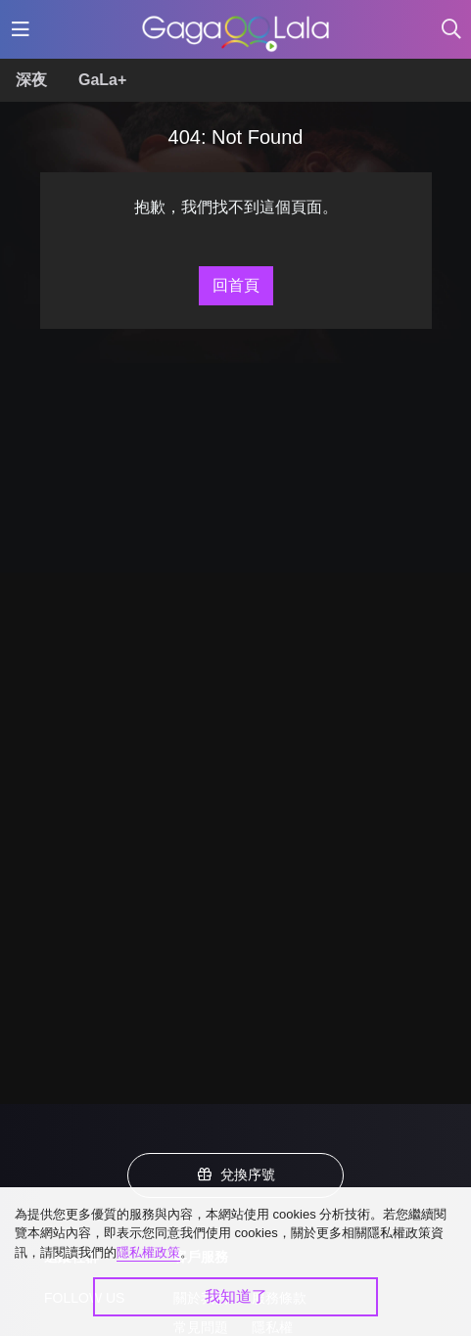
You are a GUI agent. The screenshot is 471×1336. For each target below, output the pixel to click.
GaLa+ (102, 79)
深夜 (31, 79)
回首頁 (235, 285)
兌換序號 (236, 1174)
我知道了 (236, 1296)
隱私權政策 (148, 1252)
